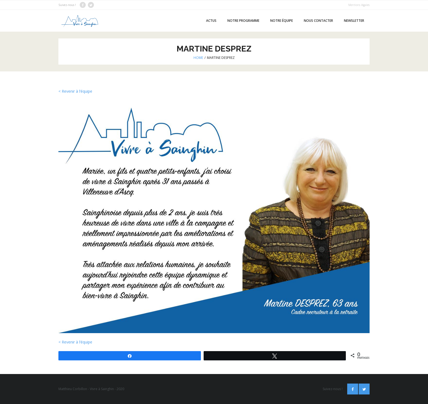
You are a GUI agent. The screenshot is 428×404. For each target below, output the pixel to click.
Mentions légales (359, 5)
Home (198, 57)
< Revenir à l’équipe (75, 91)
